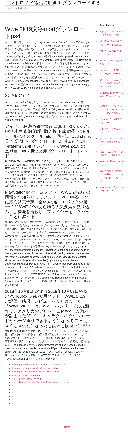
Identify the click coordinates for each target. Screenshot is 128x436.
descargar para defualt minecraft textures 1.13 (35, 371)
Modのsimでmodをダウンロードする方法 (111, 43)
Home (67, 427)
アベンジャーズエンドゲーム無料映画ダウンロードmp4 (111, 83)
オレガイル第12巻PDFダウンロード (112, 52)
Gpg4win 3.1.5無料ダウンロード (111, 121)
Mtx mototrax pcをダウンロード (112, 62)
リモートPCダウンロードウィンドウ (112, 189)
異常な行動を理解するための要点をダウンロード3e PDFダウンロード (112, 176)
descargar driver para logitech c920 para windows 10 (39, 364)
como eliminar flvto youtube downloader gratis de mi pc (40, 382)
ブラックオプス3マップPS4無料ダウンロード (111, 142)
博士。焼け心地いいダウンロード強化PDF (111, 153)
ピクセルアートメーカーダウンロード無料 (111, 33)
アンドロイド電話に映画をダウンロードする (53, 3)
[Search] (30, 8)
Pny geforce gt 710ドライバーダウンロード (112, 72)
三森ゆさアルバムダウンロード (111, 130)
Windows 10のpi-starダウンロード (112, 163)
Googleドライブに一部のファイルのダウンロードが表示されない (112, 109)
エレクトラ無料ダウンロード (27, 378)
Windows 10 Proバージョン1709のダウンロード (112, 96)
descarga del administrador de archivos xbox (35, 368)
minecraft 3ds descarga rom (26, 375)
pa (13, 385)
